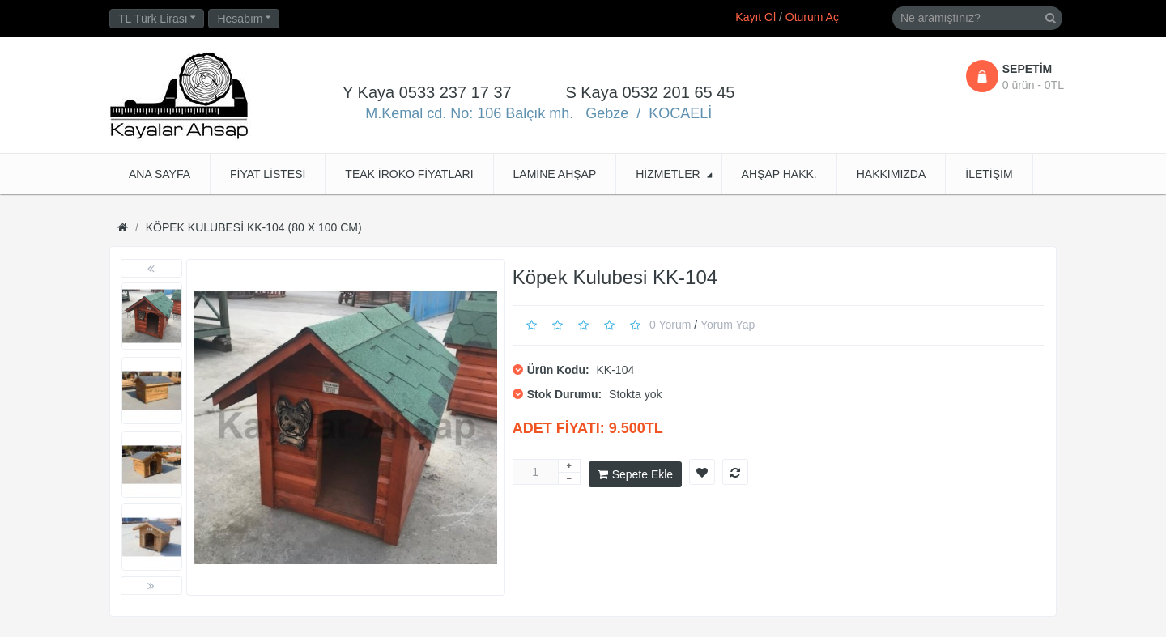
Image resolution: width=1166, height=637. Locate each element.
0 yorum (670, 323)
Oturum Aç (812, 17)
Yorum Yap (727, 323)
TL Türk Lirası (156, 18)
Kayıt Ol (755, 17)
